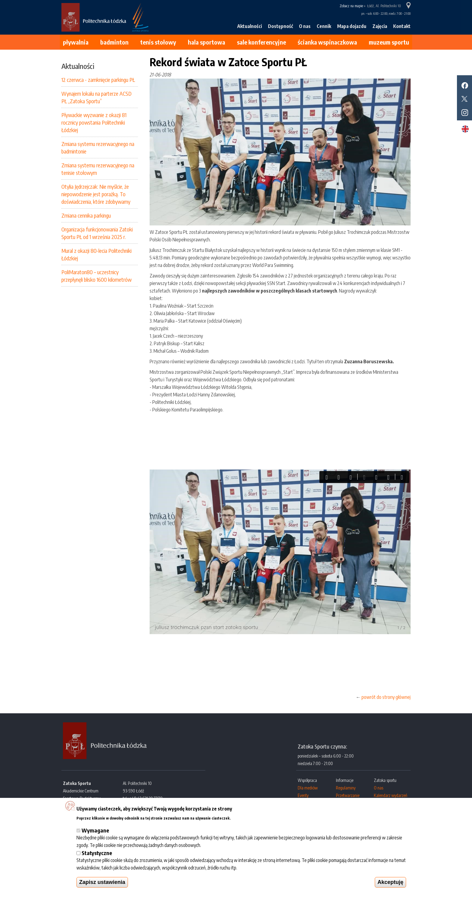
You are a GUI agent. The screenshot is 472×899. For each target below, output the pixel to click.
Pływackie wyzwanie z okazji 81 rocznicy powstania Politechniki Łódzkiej (93, 122)
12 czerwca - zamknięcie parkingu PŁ (98, 79)
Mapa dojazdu (351, 26)
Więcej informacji (249, 817)
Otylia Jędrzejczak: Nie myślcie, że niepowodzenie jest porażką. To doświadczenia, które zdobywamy (95, 194)
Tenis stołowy (158, 42)
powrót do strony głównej (386, 697)
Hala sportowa (206, 42)
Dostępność (280, 26)
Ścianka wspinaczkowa (327, 42)
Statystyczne (97, 852)
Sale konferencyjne (261, 42)
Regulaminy (346, 787)
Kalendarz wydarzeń (390, 795)
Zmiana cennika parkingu (86, 215)
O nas (305, 26)
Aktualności (249, 26)
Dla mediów (308, 787)
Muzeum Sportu (389, 42)
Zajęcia (379, 26)
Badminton (114, 42)
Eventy (303, 795)
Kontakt (402, 26)
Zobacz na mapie (351, 6)
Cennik (324, 26)
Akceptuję (390, 882)
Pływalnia (75, 42)
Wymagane (95, 830)
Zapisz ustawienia (102, 882)
